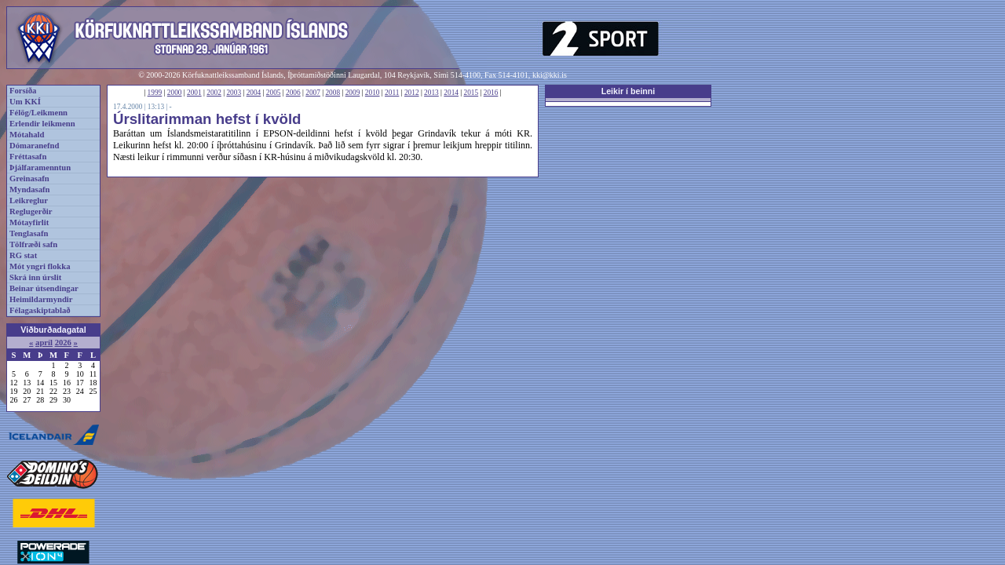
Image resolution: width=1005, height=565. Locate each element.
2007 (312, 93)
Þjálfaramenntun (40, 167)
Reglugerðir (30, 211)
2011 (392, 93)
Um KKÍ (25, 101)
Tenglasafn (28, 233)
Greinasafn (29, 178)
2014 (451, 93)
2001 (194, 93)
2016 (491, 93)
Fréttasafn (27, 156)
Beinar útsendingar (44, 288)
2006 (293, 93)
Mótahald (26, 134)
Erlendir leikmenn (42, 123)
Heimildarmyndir (41, 299)
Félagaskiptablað (40, 310)
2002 (213, 93)
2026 (63, 342)
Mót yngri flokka (40, 266)
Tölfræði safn (33, 244)
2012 (411, 93)
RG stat (23, 255)
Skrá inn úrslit (35, 277)
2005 (273, 93)
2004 (254, 93)
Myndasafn (29, 189)
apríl (44, 342)
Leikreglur (28, 200)
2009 (352, 93)
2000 (174, 93)
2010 (372, 93)
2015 (471, 93)
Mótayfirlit (29, 222)
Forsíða (22, 90)
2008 (332, 93)
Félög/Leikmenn (38, 112)
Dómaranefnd (34, 145)
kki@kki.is (549, 75)
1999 (155, 93)
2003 (233, 93)
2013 (431, 93)
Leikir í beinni (628, 91)
